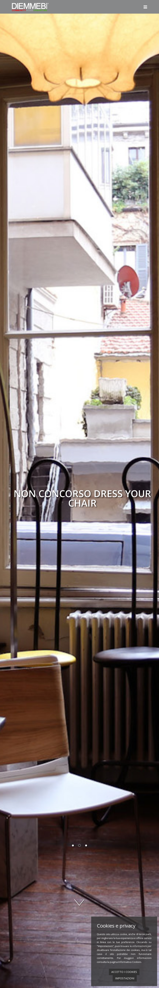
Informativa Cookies (129, 962)
